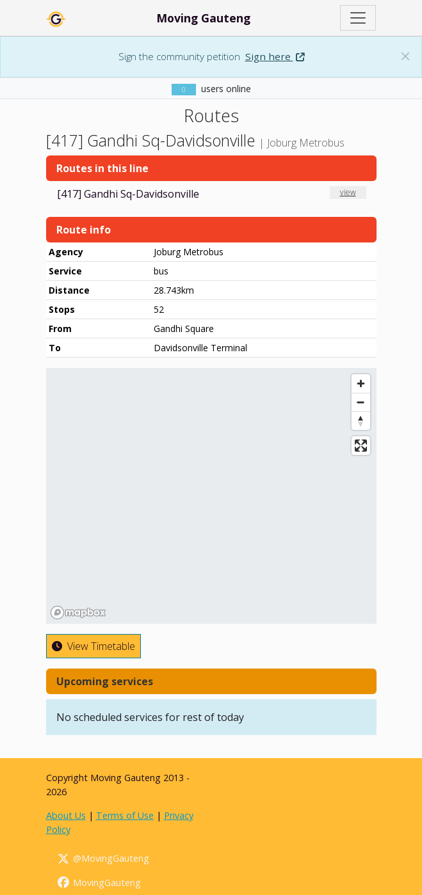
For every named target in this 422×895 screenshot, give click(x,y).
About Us (66, 815)
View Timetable (93, 646)
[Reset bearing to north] (361, 420)
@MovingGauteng (103, 858)
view (348, 192)
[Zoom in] (361, 383)
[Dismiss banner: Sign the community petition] (405, 56)
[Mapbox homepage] (78, 612)
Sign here (274, 56)
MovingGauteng (99, 882)
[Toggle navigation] (358, 18)
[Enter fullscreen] (361, 445)
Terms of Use (125, 815)
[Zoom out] (361, 402)
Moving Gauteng (203, 18)
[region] (211, 496)
